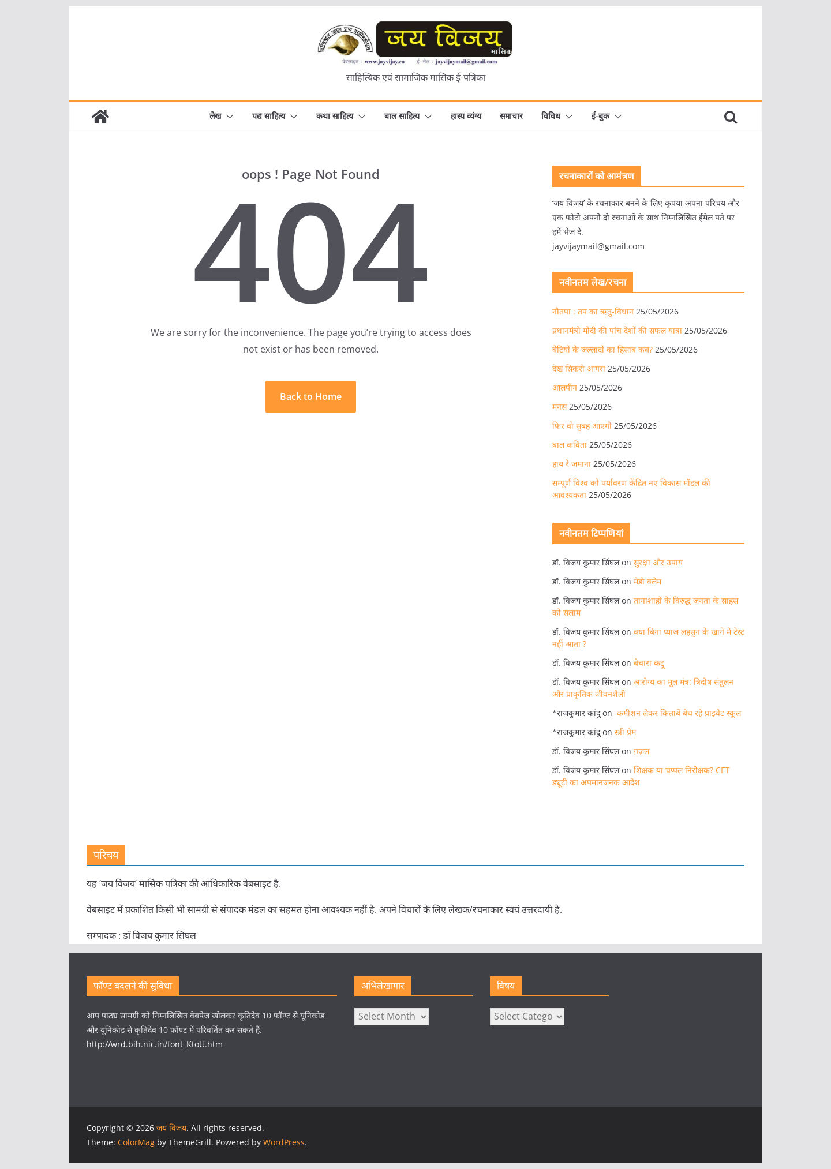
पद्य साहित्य (268, 115)
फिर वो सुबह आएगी (582, 425)
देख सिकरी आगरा (578, 368)
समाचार (511, 115)
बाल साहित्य (402, 115)
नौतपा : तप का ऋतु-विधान (593, 311)
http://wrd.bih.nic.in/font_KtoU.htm (155, 1044)
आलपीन (564, 387)
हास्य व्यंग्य (466, 115)
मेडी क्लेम (647, 581)
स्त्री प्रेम (625, 731)
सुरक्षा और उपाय (658, 562)
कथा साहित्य (334, 115)
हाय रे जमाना (571, 463)
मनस (559, 406)
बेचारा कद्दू (649, 662)
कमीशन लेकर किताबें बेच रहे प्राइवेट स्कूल (678, 712)
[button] (227, 116)
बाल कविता (569, 444)
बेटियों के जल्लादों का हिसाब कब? (602, 349)
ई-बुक (600, 115)
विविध (550, 115)
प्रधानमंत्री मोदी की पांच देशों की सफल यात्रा (617, 330)
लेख (215, 115)
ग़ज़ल (641, 750)
